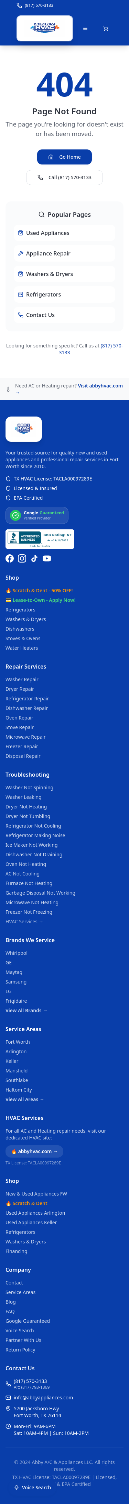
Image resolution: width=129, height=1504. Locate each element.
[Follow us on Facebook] (10, 558)
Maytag (14, 972)
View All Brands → (26, 1010)
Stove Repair (20, 727)
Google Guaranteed (28, 1321)
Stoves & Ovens (23, 638)
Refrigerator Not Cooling (33, 825)
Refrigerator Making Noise (35, 835)
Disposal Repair (23, 756)
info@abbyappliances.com (43, 1397)
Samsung (16, 981)
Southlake (17, 1080)
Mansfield (17, 1070)
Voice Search (20, 1330)
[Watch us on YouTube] (47, 558)
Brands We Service (30, 940)
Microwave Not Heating (32, 902)
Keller (12, 1061)
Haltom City (19, 1089)
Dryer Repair (20, 689)
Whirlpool (17, 953)
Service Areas (23, 1029)
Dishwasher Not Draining (34, 854)
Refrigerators (20, 609)
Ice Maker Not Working (32, 845)
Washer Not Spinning (29, 787)
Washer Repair (22, 679)
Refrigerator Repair (27, 698)
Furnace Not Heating (29, 883)
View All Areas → (25, 1099)
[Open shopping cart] (105, 28)
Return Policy (20, 1349)
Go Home (64, 157)
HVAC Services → (24, 921)
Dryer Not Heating (26, 806)
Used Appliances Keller (31, 1222)
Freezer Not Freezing (29, 912)
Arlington (16, 1051)
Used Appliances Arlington (35, 1213)
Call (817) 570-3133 (64, 177)
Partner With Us (23, 1340)
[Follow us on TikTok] (34, 558)
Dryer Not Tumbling (28, 816)
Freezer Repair (22, 746)
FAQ (10, 1311)
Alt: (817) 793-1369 (32, 1387)
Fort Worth (18, 1042)
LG (8, 991)
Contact (14, 1282)
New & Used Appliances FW (36, 1193)
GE (9, 962)
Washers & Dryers (26, 619)
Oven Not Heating (26, 864)
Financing (17, 1251)
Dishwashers (20, 628)
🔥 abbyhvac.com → (34, 1151)
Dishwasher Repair (27, 708)
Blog (11, 1301)
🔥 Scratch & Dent (26, 1203)
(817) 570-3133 (30, 1381)
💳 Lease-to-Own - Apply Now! (41, 600)
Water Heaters (22, 648)
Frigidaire (16, 1001)
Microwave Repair (26, 737)
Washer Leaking (24, 797)
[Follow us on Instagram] (22, 558)
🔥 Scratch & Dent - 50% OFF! (39, 590)
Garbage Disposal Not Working (40, 892)
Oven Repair (19, 717)
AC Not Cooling (23, 873)
